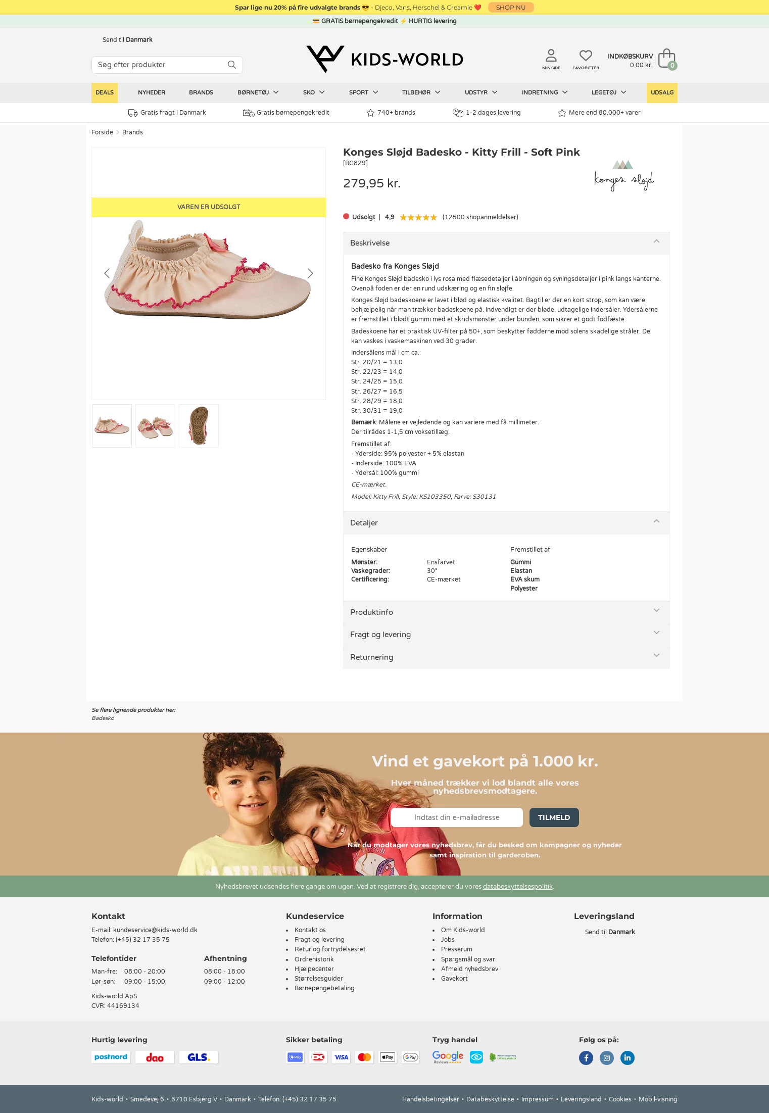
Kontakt (108, 916)
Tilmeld (554, 817)
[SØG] (232, 65)
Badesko (102, 718)
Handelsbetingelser (430, 1099)
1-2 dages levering (487, 113)
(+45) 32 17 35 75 (143, 939)
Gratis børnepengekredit (286, 113)
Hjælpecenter (314, 969)
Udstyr (481, 92)
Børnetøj (258, 92)
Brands (201, 92)
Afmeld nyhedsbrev (469, 969)
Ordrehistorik (314, 959)
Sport (363, 92)
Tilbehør (421, 92)
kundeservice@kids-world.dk (155, 930)
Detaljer (364, 522)
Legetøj (609, 92)
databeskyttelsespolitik (518, 887)
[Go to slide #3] (199, 426)
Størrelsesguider (319, 978)
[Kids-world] (384, 59)
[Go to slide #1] (112, 426)
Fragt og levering (380, 634)
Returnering (371, 657)
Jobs (448, 939)
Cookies (620, 1099)
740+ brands (390, 113)
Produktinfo (371, 612)
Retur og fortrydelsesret (330, 949)
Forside (102, 132)
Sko (314, 92)
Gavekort (454, 978)
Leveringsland (581, 1099)
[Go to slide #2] (155, 426)
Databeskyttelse (490, 1099)
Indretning (545, 92)
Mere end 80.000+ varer (599, 113)
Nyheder (151, 92)
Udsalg (662, 92)
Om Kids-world (463, 930)
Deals (104, 92)
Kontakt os (310, 930)
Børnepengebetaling (325, 988)
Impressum (537, 1099)
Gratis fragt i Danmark (167, 113)
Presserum (456, 949)
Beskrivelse (370, 243)
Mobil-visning (658, 1099)
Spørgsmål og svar (468, 959)
